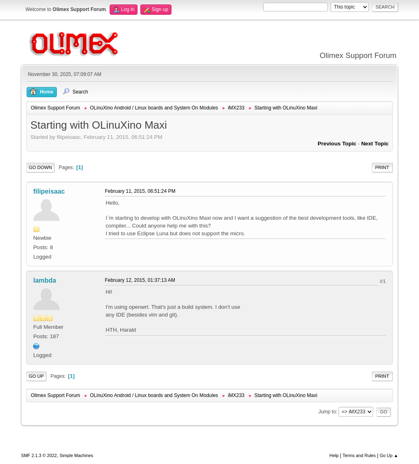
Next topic (375, 144)
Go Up (36, 376)
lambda (44, 280)
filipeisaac (49, 191)
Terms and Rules (359, 455)
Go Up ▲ (389, 455)
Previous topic (337, 144)
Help (333, 455)
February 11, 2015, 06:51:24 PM (140, 191)
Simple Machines (76, 455)
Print (382, 167)
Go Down (40, 167)
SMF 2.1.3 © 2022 (39, 455)
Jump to (327, 412)
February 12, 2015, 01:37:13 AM (140, 280)
